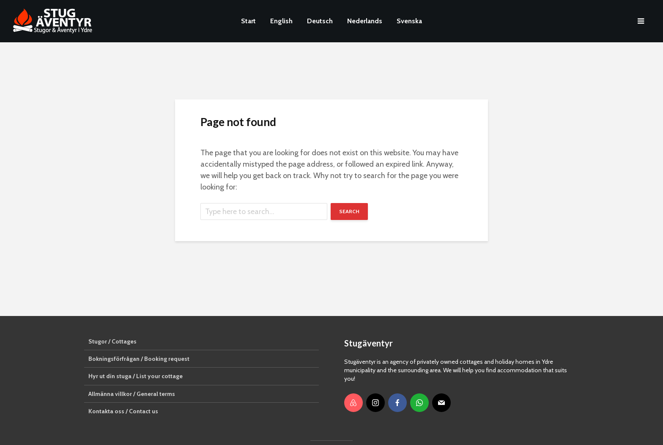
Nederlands (364, 21)
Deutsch (320, 21)
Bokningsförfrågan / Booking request (138, 359)
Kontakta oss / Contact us (123, 411)
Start (248, 21)
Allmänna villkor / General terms (131, 394)
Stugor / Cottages (112, 341)
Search (349, 211)
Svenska (409, 21)
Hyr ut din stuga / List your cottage (135, 376)
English (281, 21)
